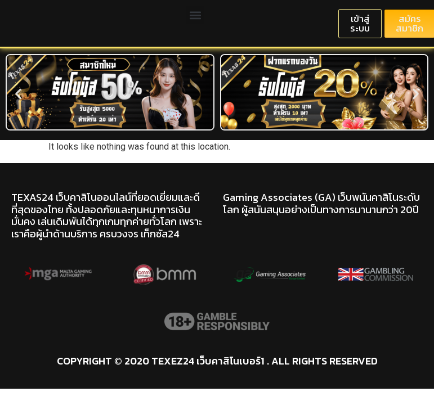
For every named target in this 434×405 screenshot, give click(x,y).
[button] (195, 15)
